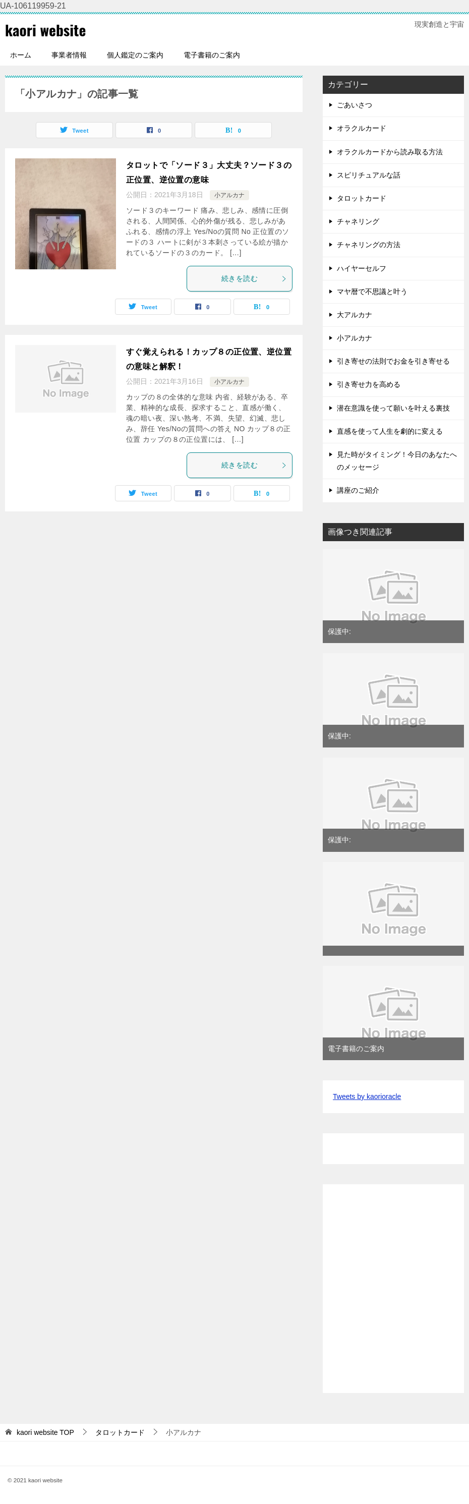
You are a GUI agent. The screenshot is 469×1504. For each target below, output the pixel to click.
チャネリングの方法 (368, 245)
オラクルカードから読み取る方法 (390, 151)
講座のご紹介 (358, 490)
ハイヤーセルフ (361, 268)
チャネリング (358, 221)
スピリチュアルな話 (368, 175)
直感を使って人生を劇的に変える (390, 431)
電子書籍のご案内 (212, 55)
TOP (45, 1432)
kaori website (46, 29)
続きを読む (254, 278)
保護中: (339, 631)
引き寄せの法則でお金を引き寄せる (393, 361)
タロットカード (361, 198)
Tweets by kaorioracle (367, 1096)
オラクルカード (361, 128)
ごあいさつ (354, 105)
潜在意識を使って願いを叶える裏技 (393, 407)
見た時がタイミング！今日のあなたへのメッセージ (397, 460)
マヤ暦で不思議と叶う (372, 291)
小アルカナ (229, 195)
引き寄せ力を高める (368, 384)
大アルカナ (354, 315)
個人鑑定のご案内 (135, 55)
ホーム (20, 55)
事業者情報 (69, 55)
